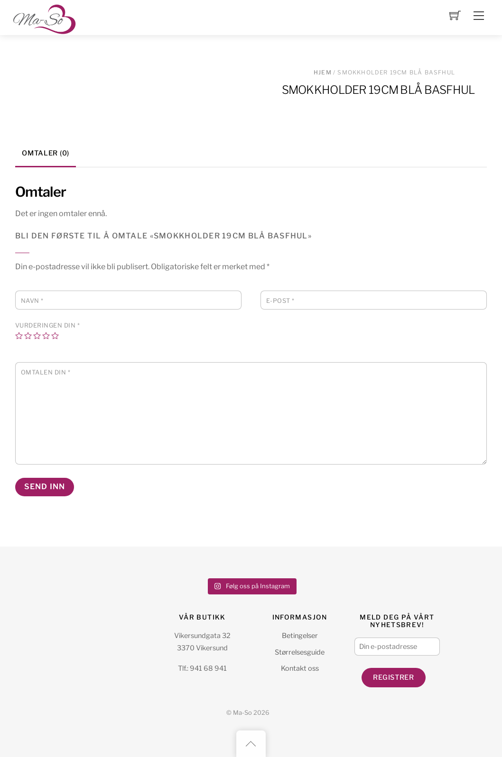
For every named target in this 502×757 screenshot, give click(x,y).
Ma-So (242, 712)
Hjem (323, 72)
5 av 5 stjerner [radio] (55, 335)
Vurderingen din (47, 325)
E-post (280, 300)
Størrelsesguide (300, 652)
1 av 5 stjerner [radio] (19, 335)
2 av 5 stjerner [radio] (28, 335)
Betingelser (300, 635)
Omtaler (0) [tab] (45, 153)
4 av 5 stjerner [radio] (46, 335)
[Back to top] (251, 743)
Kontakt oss (300, 668)
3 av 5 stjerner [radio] (37, 335)
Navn (32, 300)
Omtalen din (46, 372)
